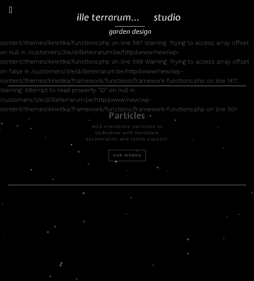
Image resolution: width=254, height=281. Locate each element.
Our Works (127, 155)
